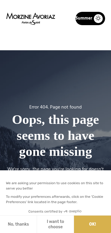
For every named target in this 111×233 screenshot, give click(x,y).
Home (24, 40)
